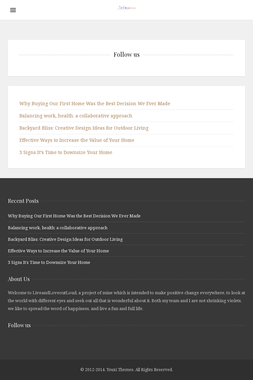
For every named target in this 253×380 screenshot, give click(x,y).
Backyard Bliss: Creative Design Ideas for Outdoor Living (84, 128)
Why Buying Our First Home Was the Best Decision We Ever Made (94, 103)
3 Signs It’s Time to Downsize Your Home (65, 152)
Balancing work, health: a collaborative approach (75, 115)
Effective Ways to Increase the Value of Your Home (76, 140)
